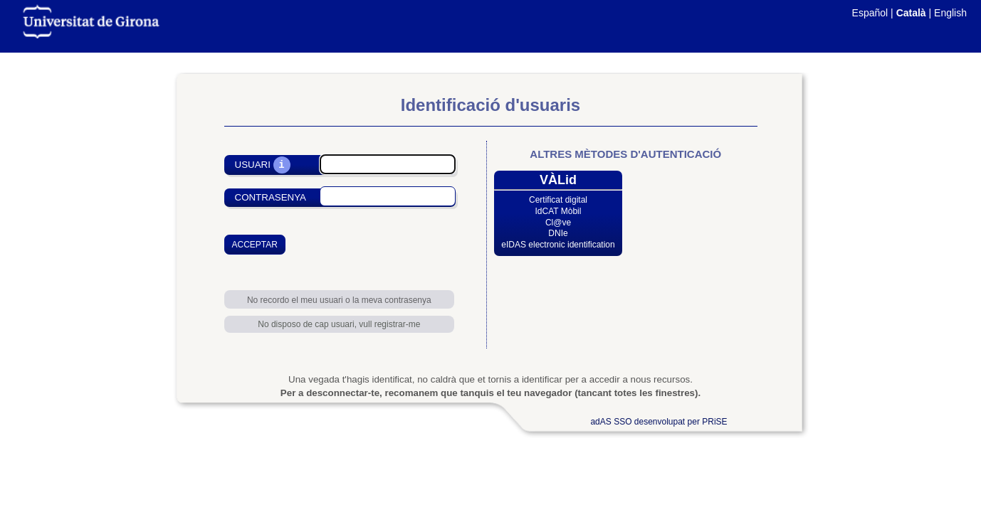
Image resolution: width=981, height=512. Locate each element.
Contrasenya (270, 197)
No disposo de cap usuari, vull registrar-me (339, 324)
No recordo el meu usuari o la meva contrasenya (339, 300)
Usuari (253, 165)
